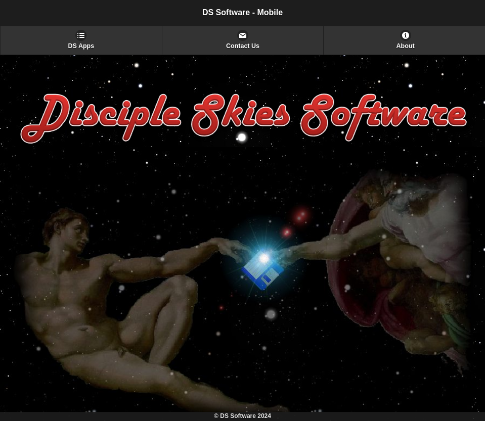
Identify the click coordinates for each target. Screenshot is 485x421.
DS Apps (81, 46)
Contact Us (242, 46)
